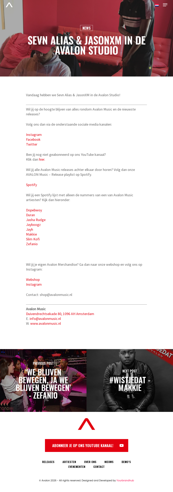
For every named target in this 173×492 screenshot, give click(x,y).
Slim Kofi (33, 239)
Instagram (34, 134)
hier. (42, 159)
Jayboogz (33, 224)
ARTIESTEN (69, 462)
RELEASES (48, 462)
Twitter (31, 144)
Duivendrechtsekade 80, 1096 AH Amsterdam (60, 313)
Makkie (31, 234)
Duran (30, 215)
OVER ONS (90, 462)
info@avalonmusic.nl (45, 318)
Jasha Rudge (36, 219)
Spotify (31, 184)
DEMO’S (126, 462)
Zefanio (32, 244)
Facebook (33, 139)
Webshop (33, 279)
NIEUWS (109, 462)
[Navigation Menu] (165, 5)
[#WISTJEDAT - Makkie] (129, 380)
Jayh (29, 229)
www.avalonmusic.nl (45, 323)
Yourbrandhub (125, 480)
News (86, 28)
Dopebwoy (34, 210)
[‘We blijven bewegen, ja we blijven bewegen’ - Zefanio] (43, 380)
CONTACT (99, 466)
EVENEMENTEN (76, 466)
